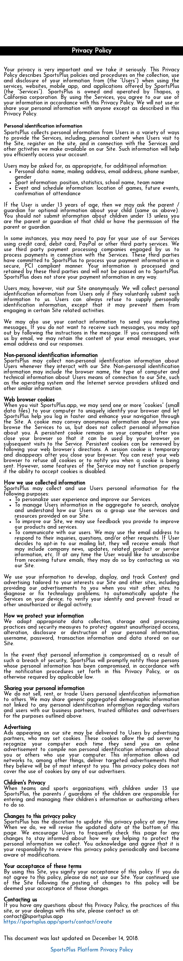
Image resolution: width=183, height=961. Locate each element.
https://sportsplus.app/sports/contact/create (58, 922)
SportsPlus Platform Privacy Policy (91, 950)
